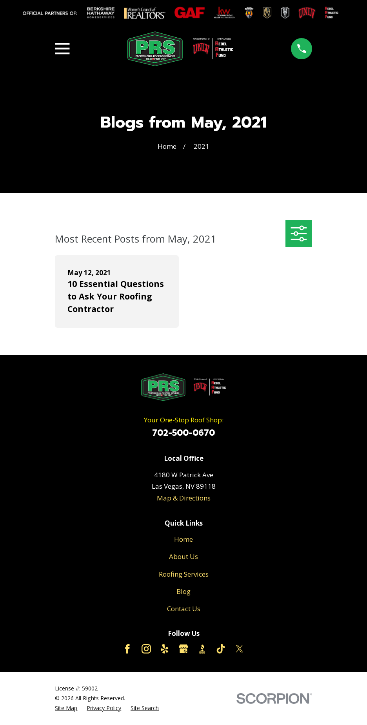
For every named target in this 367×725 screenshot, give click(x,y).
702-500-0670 (183, 433)
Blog (183, 591)
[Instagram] (146, 649)
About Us (183, 556)
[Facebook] (127, 649)
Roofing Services (184, 574)
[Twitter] (239, 649)
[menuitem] (66, 708)
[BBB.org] (202, 649)
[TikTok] (220, 649)
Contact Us (183, 608)
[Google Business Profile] (183, 649)
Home (183, 539)
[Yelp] (164, 649)
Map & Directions (184, 497)
